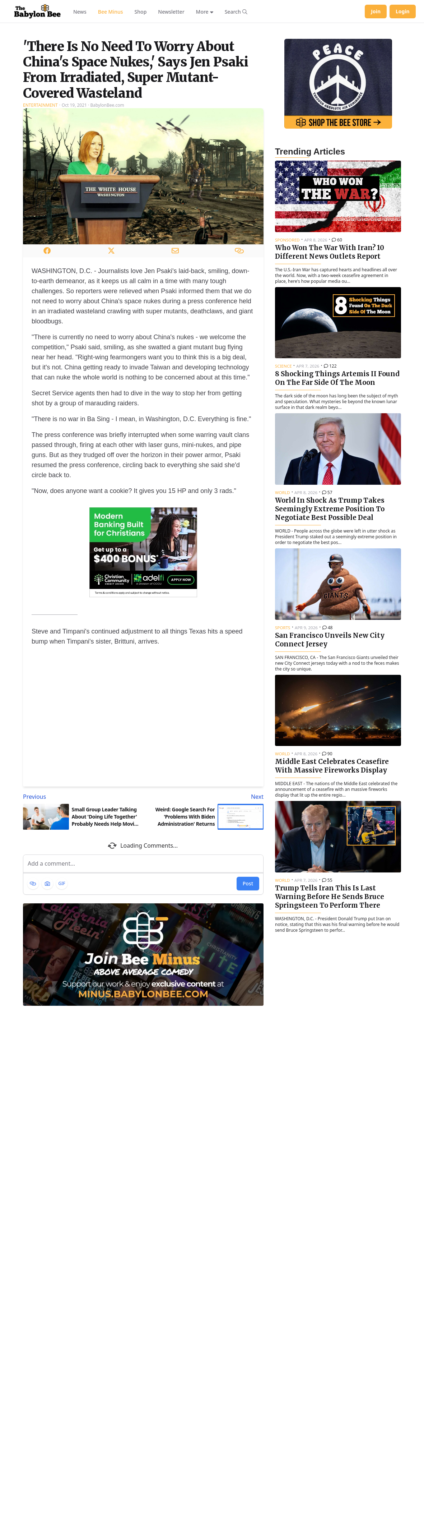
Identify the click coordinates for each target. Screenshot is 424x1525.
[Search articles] (236, 11)
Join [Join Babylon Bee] (376, 11)
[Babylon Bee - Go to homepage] (37, 11)
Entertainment (40, 195)
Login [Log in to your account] (403, 11)
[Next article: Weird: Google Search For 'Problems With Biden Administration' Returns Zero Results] (205, 886)
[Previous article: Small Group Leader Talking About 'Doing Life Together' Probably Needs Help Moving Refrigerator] (81, 886)
